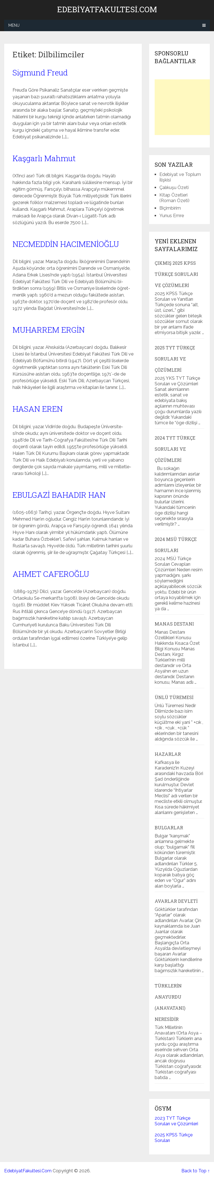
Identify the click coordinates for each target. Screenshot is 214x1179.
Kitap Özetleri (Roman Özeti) (174, 197)
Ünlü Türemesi (174, 697)
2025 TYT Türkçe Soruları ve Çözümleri (175, 359)
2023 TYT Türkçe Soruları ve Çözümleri (176, 1121)
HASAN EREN (38, 409)
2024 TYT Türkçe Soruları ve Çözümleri (175, 449)
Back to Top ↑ (195, 1170)
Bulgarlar (169, 827)
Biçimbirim (170, 208)
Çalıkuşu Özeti (174, 187)
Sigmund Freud (40, 72)
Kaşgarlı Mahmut (44, 158)
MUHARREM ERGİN (49, 330)
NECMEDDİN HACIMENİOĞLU (66, 244)
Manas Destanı (174, 624)
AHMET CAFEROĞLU (51, 574)
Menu (14, 25)
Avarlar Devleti (176, 901)
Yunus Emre (171, 215)
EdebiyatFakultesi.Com (107, 9)
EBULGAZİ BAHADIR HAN (59, 495)
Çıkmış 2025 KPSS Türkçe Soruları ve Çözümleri (176, 274)
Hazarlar (168, 754)
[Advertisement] (184, 107)
